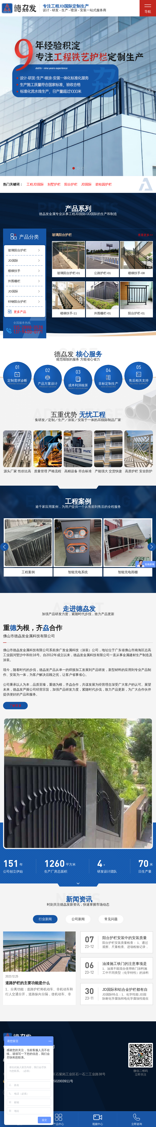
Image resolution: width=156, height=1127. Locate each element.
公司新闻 (78, 919)
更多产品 (17, 312)
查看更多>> (145, 235)
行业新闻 (45, 919)
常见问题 (111, 919)
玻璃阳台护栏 (17, 250)
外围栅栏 (14, 281)
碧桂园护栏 (103, 184)
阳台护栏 (70, 184)
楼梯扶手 (14, 270)
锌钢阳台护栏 (17, 301)
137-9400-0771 (28, 332)
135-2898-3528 (28, 327)
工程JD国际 (35, 184)
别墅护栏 (54, 184)
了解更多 (15, 705)
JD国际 (86, 184)
